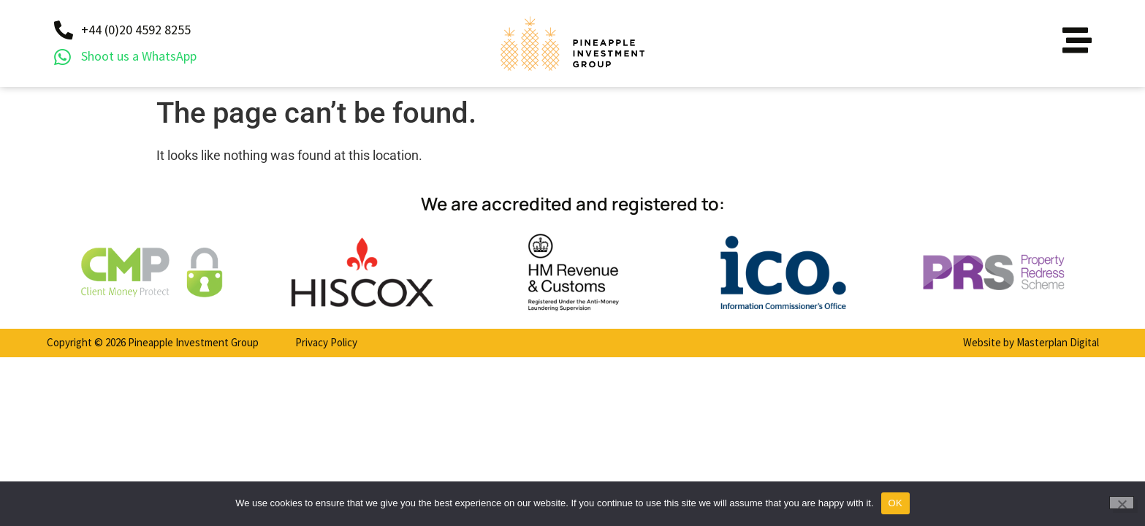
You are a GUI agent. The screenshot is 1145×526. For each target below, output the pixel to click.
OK (895, 503)
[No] (1121, 502)
